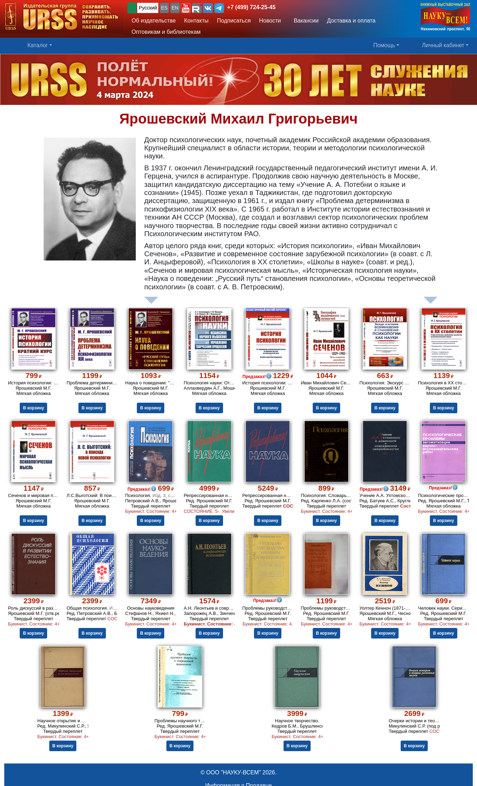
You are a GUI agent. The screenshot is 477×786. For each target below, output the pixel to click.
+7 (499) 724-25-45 (251, 7)
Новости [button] (270, 21)
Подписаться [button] (234, 21)
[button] (186, 8)
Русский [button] (148, 8)
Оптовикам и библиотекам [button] (166, 32)
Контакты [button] (196, 21)
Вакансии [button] (304, 21)
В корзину (33, 407)
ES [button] (164, 8)
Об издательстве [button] (154, 21)
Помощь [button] (384, 45)
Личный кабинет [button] (443, 45)
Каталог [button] (37, 45)
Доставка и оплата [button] (351, 21)
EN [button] (175, 8)
